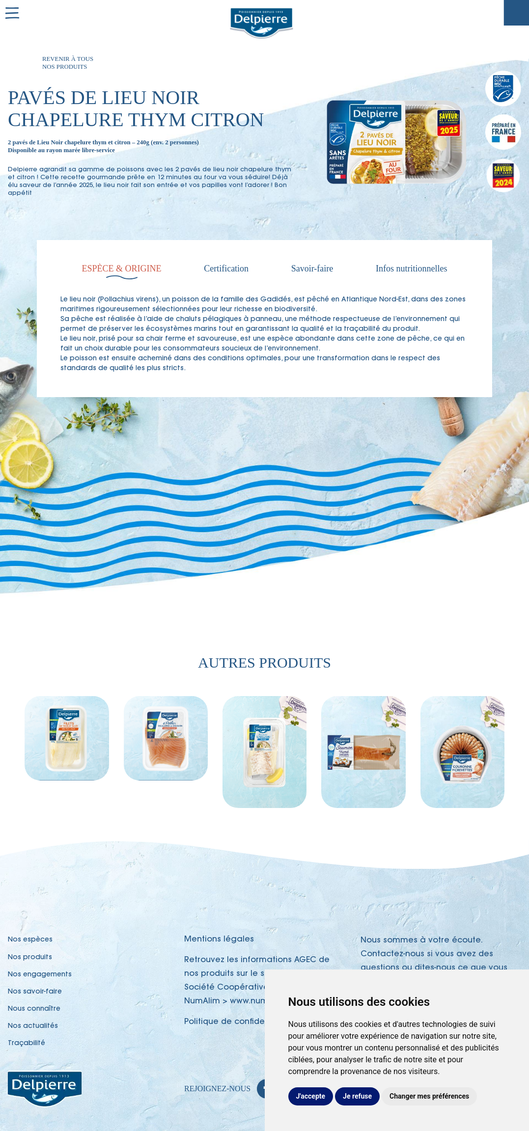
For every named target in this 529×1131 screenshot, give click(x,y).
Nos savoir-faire (35, 992)
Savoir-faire (312, 268)
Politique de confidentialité (238, 1022)
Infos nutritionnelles (411, 268)
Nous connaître (34, 1009)
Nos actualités (33, 1026)
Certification (226, 268)
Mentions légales (219, 939)
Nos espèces (30, 940)
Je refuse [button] (357, 1096)
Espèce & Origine (122, 268)
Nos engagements (40, 974)
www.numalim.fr (262, 1001)
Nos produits (30, 957)
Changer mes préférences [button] (429, 1096)
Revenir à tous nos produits (67, 62)
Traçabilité (516, 13)
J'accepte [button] (311, 1096)
